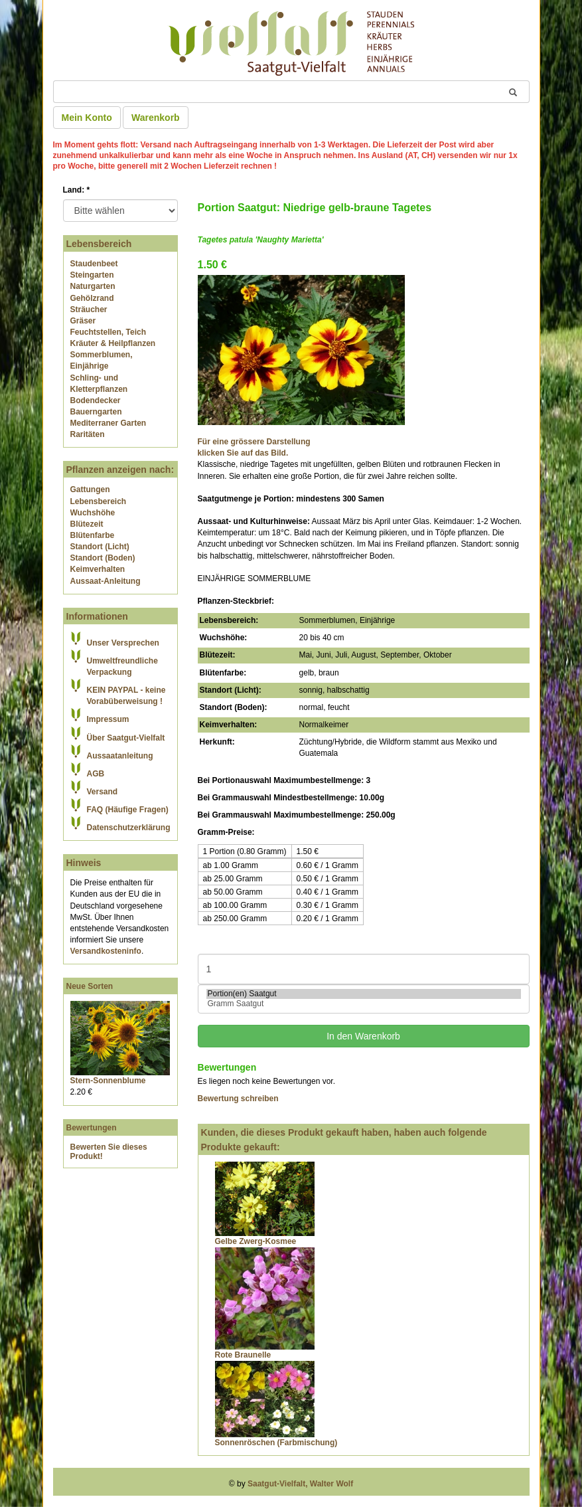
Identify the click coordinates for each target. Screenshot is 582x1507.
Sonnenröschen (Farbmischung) (276, 1442)
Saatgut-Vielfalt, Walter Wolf (300, 1483)
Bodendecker (95, 400)
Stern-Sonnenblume (108, 1080)
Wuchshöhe (92, 512)
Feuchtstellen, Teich (108, 332)
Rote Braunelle (243, 1355)
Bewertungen (91, 1127)
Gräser (83, 320)
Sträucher (89, 309)
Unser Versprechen (123, 643)
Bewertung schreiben (238, 1098)
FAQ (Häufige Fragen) (128, 809)
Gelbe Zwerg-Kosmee (256, 1241)
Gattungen (90, 489)
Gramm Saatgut (363, 1004)
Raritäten (87, 434)
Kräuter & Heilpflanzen (113, 343)
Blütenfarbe (92, 535)
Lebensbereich (98, 501)
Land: (76, 190)
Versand (102, 791)
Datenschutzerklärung (129, 827)
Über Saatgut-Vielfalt (126, 738)
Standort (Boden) (102, 558)
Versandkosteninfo (105, 951)
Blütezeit (87, 524)
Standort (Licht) (99, 546)
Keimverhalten (97, 569)
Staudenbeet (94, 263)
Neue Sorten (89, 986)
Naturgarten (92, 286)
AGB (96, 773)
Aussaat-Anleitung (105, 581)
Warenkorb (155, 117)
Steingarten (92, 275)
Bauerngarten (96, 411)
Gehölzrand (92, 298)
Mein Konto (87, 117)
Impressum (108, 719)
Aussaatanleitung (120, 755)
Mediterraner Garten (108, 423)
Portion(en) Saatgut (363, 994)
